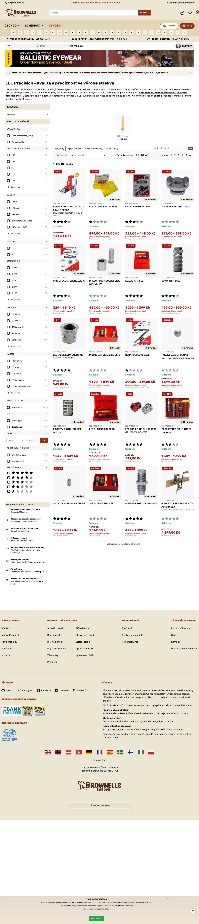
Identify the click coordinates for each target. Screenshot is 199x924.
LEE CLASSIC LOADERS (102, 429)
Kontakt (175, 641)
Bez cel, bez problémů (19, 531)
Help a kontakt (14, 2)
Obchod (10, 25)
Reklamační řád (130, 641)
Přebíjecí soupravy (167, 536)
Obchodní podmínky (133, 635)
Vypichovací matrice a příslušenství (137, 387)
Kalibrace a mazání (95, 313)
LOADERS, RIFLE (134, 280)
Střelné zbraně (55, 628)
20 (137, 155)
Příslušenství (82, 628)
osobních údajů (103, 909)
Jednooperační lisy (59, 239)
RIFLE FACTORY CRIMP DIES (141, 503)
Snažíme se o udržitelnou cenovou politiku (28, 572)
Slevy (189, 25)
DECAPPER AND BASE (137, 355)
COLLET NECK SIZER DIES (103, 206)
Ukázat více (15, 187)
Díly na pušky (54, 635)
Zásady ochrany (90, 909)
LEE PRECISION (59, 204)
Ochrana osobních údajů (184, 648)
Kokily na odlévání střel (60, 461)
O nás (174, 635)
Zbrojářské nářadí (85, 635)
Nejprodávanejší (10, 635)
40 (142, 155)
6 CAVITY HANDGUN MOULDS (69, 503)
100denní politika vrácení (181, 2)
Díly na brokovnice (57, 648)
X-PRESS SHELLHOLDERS (175, 206)
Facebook (44, 690)
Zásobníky (52, 655)
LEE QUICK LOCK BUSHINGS (68, 355)
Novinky (5, 655)
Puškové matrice (95, 239)
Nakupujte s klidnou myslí (21, 540)
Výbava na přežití (85, 655)
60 (146, 155)
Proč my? (127, 628)
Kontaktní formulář (181, 628)
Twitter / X (80, 690)
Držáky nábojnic (166, 239)
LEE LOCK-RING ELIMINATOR (141, 429)
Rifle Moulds (146, 92)
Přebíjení (52, 662)
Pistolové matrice (164, 92)
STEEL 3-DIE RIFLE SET (102, 503)
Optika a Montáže (85, 648)
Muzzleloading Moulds (168, 387)
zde (150, 902)
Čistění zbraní (83, 641)
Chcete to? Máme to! (19, 512)
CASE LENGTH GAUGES (138, 206)
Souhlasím (96, 918)
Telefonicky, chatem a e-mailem (24, 521)
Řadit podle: (61, 155)
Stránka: (165, 155)
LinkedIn (62, 690)
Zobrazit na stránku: (125, 155)
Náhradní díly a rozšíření (61, 387)
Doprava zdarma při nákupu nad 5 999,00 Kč (95, 2)
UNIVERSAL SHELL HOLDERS (69, 280)
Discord (7, 690)
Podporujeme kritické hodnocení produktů (28, 562)
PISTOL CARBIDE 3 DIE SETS (104, 355)
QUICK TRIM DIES (170, 280)
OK (44, 440)
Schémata (32, 25)
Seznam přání (191, 12)
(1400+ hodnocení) (107, 39)
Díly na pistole (54, 641)
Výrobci (55, 25)
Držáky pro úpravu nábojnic (134, 239)
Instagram (25, 690)
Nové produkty (9, 641)
